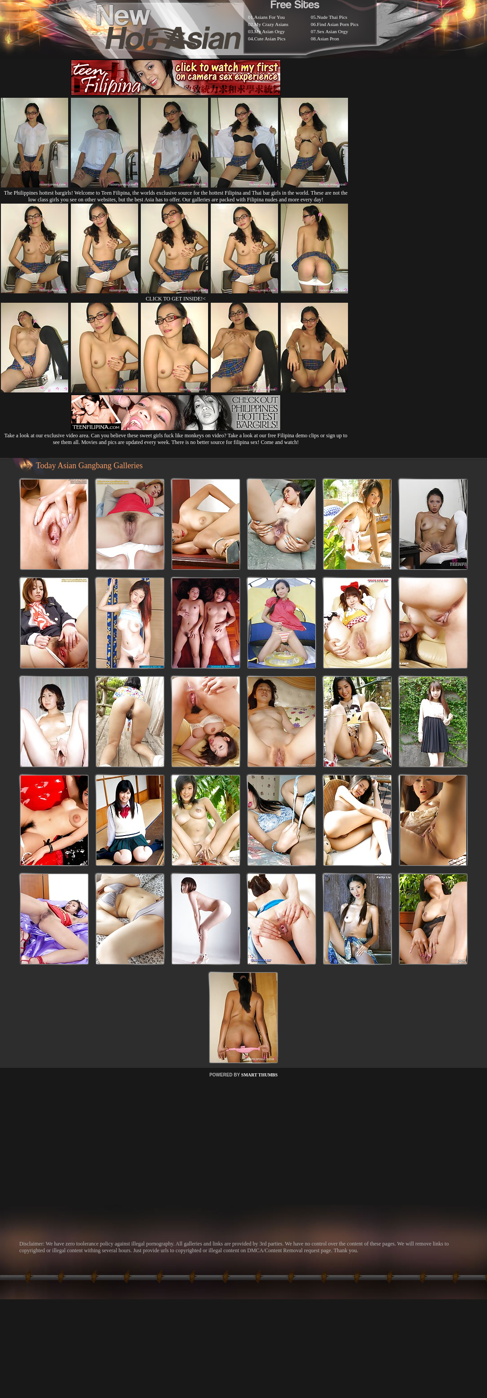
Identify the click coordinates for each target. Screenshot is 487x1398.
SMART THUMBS (259, 1074)
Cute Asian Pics (270, 38)
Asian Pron (328, 38)
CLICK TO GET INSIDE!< (176, 299)
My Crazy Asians (271, 24)
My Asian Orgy (269, 31)
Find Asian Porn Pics (338, 24)
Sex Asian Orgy (332, 31)
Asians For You (269, 17)
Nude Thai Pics (332, 17)
